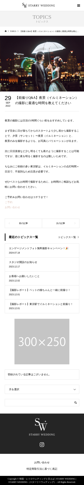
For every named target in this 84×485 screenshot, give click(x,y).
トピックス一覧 (67, 237)
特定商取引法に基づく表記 (42, 469)
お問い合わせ (12, 207)
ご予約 (8, 202)
